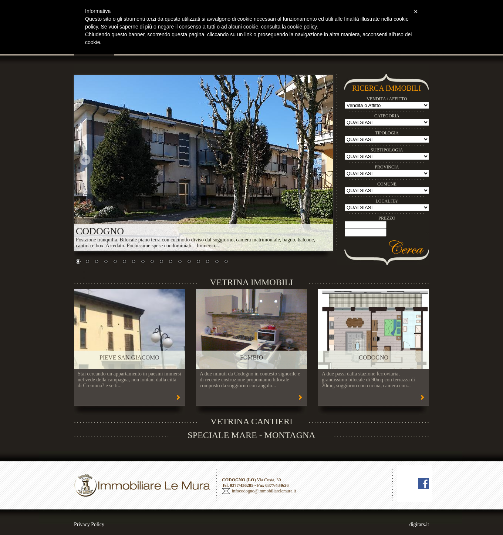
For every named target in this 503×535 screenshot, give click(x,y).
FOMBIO (251, 357)
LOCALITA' (386, 201)
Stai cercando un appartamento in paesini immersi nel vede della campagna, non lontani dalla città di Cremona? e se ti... (129, 379)
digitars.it (419, 524)
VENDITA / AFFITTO (387, 98)
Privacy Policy (89, 524)
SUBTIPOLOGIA (387, 150)
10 (161, 262)
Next (321, 159)
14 (198, 262)
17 (226, 262)
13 (189, 262)
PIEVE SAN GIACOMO (129, 357)
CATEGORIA (386, 115)
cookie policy (302, 27)
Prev (85, 159)
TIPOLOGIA (387, 133)
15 (207, 262)
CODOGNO (373, 357)
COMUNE (386, 184)
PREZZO (386, 218)
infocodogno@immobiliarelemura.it (264, 491)
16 (217, 262)
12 (180, 262)
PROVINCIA (387, 167)
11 (170, 262)
